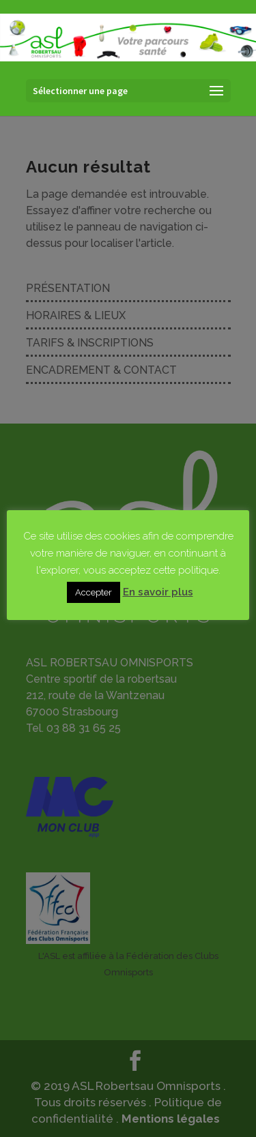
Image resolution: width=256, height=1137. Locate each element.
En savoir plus (158, 592)
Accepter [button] (93, 592)
